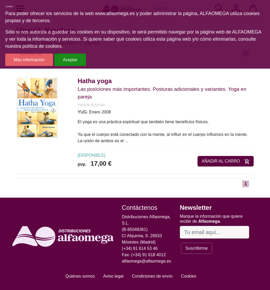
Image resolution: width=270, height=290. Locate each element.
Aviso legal (113, 276)
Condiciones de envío (152, 276)
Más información (29, 60)
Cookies (188, 276)
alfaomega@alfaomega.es (146, 261)
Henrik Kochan (91, 105)
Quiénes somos (80, 276)
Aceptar (70, 60)
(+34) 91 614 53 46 (140, 248)
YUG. (83, 112)
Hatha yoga (95, 80)
